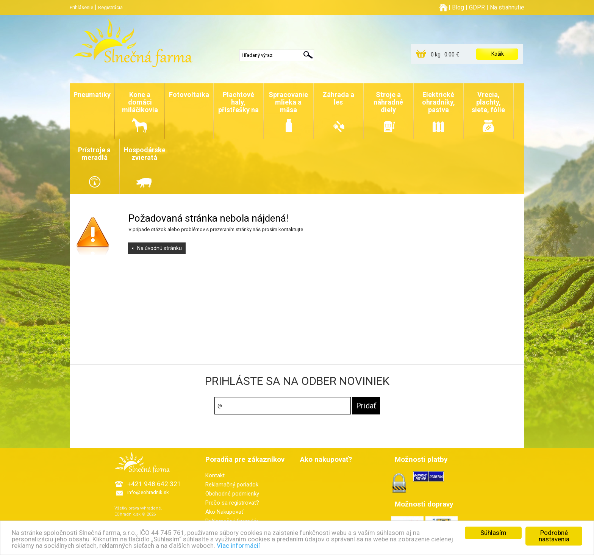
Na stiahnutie (507, 7)
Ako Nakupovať (224, 511)
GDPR (477, 7)
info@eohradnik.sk (148, 492)
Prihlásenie (81, 7)
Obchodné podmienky (232, 493)
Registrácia (110, 7)
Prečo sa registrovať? (232, 502)
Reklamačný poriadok (231, 484)
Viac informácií (238, 546)
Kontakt (215, 475)
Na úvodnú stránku (159, 248)
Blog (458, 7)
